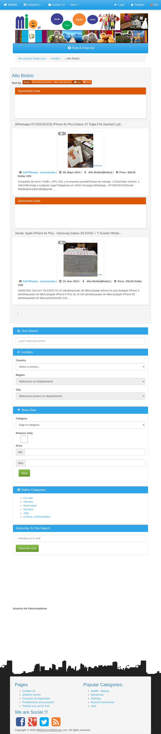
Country (21, 360)
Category (21, 418)
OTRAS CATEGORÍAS (36, 516)
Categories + (33, 4)
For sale (28, 498)
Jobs (26, 513)
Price (19, 445)
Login (119, 4)
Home (10, 4)
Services (28, 509)
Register (137, 4)
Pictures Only (24, 437)
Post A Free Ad (81, 48)
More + (75, 4)
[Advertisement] (86, 105)
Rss (154, 4)
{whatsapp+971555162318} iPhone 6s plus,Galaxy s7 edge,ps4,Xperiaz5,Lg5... (69, 124)
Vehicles (28, 501)
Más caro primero (62, 82)
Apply (24, 473)
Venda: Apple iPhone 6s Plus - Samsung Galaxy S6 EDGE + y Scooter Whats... (68, 233)
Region (20, 375)
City (18, 389)
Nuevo (27, 82)
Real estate (30, 505)
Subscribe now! (27, 548)
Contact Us (56, 4)
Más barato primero (42, 82)
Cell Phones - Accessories (39, 172)
